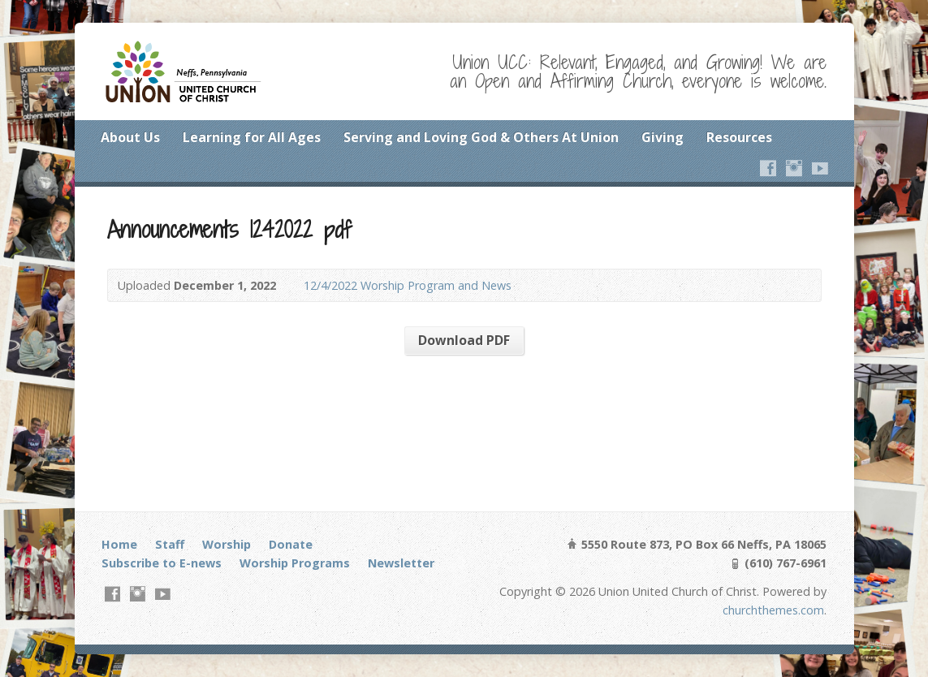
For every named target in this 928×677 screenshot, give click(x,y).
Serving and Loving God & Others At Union (481, 137)
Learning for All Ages (252, 137)
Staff (169, 544)
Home (119, 544)
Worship (226, 544)
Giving (662, 137)
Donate (291, 544)
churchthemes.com (773, 610)
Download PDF (464, 340)
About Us (130, 137)
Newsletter (401, 563)
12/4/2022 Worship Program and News (407, 285)
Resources (739, 137)
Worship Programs (295, 563)
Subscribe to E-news (161, 563)
